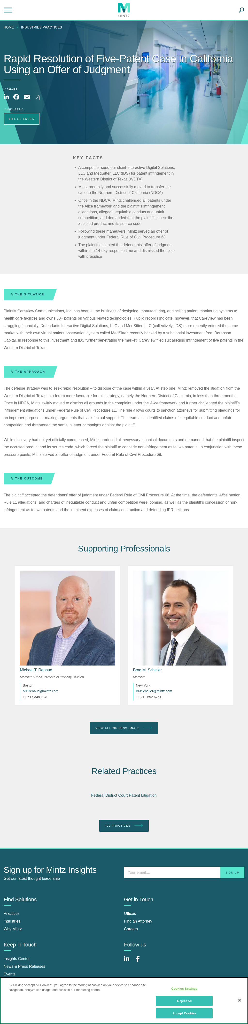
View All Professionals (123, 728)
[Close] (239, 1000)
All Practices (124, 826)
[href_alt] (67, 618)
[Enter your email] (184, 872)
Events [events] (10, 974)
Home (9, 27)
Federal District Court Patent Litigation (123, 795)
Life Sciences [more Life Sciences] (21, 118)
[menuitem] (10, 27)
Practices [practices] (12, 913)
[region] (124, 1000)
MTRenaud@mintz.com (40, 691)
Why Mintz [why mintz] (13, 929)
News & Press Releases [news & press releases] (24, 966)
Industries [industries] (12, 921)
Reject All (184, 1001)
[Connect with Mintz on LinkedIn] (129, 961)
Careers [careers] (131, 929)
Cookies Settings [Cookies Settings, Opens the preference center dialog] (184, 988)
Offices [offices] (130, 913)
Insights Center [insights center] (17, 959)
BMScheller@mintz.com (154, 691)
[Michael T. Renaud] (36, 670)
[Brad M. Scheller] (147, 670)
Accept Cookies (184, 1013)
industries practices (41, 27)
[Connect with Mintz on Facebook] (141, 961)
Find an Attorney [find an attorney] (138, 921)
